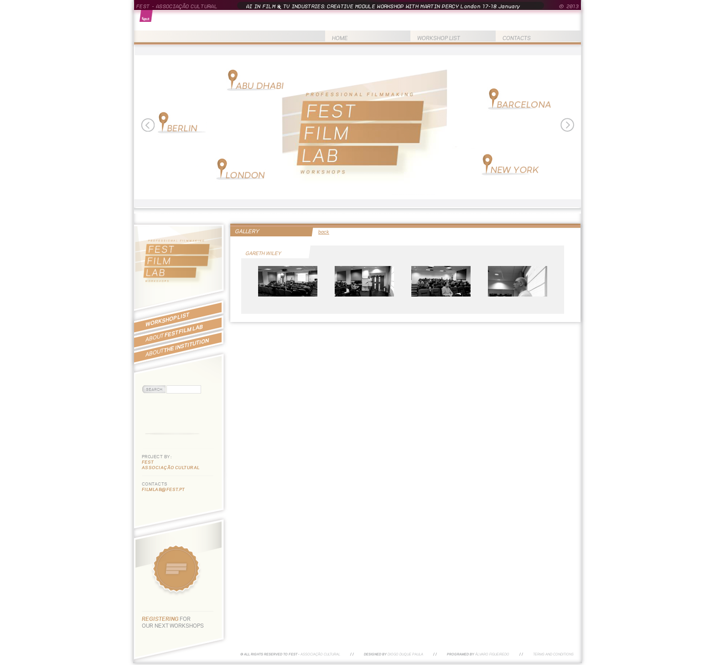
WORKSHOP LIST (438, 38)
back (323, 232)
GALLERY (246, 231)
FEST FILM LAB (174, 333)
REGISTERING (161, 618)
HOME (340, 38)
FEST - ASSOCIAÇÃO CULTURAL (177, 6)
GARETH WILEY (263, 253)
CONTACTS (517, 38)
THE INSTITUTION (177, 347)
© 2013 (569, 6)
